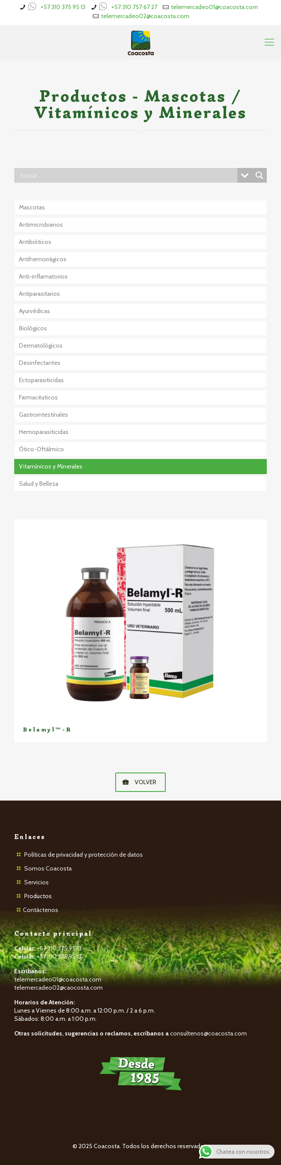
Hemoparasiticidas (44, 432)
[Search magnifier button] (259, 175)
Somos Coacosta (48, 868)
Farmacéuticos (38, 397)
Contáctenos (40, 910)
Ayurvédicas (34, 311)
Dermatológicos (41, 345)
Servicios (36, 882)
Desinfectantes (39, 363)
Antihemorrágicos (42, 259)
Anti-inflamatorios (43, 276)
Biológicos (33, 328)
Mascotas (32, 207)
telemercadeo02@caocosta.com (58, 987)
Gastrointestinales (43, 414)
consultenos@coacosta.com (208, 1033)
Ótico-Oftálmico (41, 449)
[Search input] (128, 175)
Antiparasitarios (39, 294)
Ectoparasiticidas (41, 380)
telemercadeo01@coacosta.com (214, 7)
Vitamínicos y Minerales (50, 466)
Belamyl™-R (47, 729)
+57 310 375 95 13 (63, 7)
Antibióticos (35, 242)
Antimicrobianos (41, 224)
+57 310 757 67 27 (134, 7)
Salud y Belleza (38, 484)
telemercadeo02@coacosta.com (145, 16)
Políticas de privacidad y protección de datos (83, 854)
